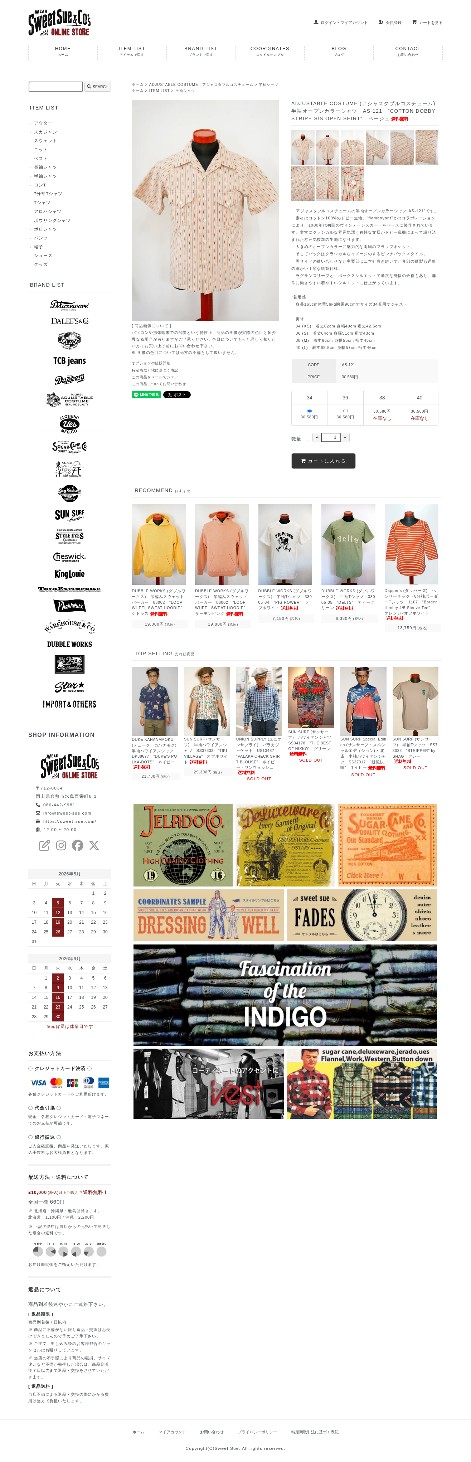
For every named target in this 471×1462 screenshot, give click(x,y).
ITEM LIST (161, 90)
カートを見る (427, 22)
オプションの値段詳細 (153, 362)
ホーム (138, 84)
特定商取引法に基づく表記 (157, 369)
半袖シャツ (277, 84)
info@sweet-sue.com (68, 813)
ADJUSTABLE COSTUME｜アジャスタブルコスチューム (205, 84)
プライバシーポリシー (258, 1432)
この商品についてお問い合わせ (161, 383)
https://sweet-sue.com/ (70, 821)
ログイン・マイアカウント (340, 22)
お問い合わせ (210, 1432)
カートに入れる (324, 460)
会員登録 (390, 22)
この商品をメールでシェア (157, 376)
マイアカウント (168, 1432)
